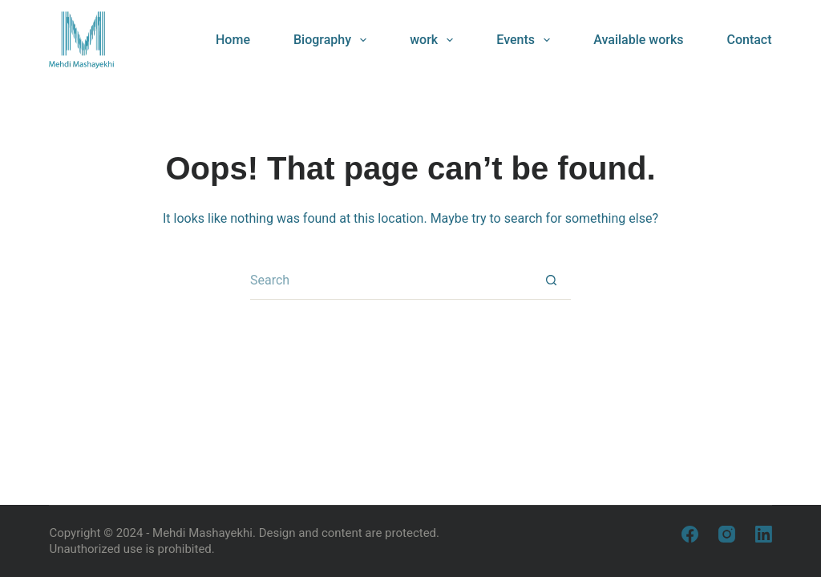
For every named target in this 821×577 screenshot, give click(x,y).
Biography (333, 40)
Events (526, 40)
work (434, 40)
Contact (748, 39)
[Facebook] (689, 534)
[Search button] (551, 280)
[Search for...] (391, 280)
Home (233, 39)
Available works (638, 39)
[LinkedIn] (763, 534)
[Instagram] (726, 534)
